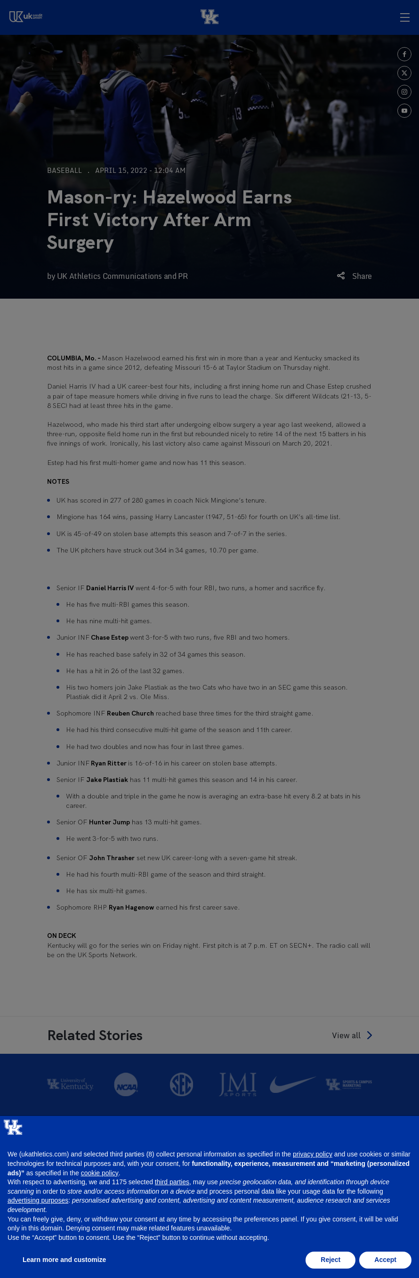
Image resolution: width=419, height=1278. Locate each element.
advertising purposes (38, 1200)
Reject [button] (330, 1259)
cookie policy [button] (100, 1173)
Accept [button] (385, 1259)
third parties (172, 1182)
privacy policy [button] (312, 1154)
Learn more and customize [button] (64, 1259)
